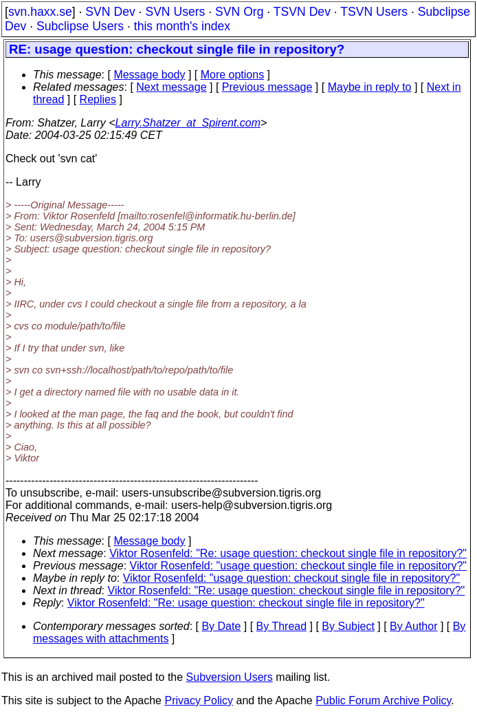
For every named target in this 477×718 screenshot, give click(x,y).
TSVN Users (374, 12)
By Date (221, 626)
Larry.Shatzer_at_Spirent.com (187, 123)
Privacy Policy (198, 700)
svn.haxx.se (40, 12)
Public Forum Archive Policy (383, 700)
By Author (413, 626)
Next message (171, 87)
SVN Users (175, 12)
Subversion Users (229, 677)
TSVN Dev (302, 12)
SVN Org (239, 12)
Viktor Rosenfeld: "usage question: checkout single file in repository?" (298, 566)
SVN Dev (110, 12)
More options (233, 74)
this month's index (182, 26)
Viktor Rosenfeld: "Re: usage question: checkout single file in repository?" (288, 553)
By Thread (281, 626)
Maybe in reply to (370, 87)
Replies (98, 99)
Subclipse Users (80, 26)
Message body (149, 74)
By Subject (348, 626)
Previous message (267, 87)
